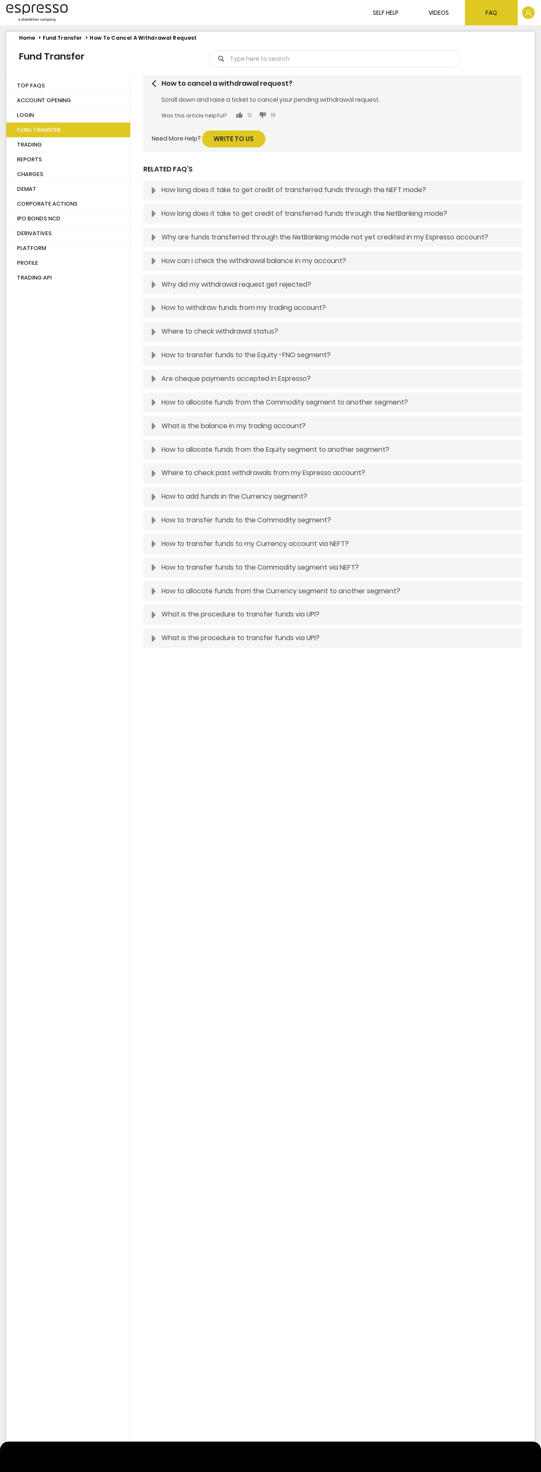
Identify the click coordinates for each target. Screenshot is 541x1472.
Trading (29, 145)
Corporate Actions (47, 204)
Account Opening (44, 100)
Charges (30, 174)
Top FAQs (31, 85)
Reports (29, 159)
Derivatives (34, 233)
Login (25, 115)
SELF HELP (386, 12)
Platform (31, 248)
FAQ (491, 12)
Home (27, 37)
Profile (27, 263)
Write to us (233, 138)
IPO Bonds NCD (38, 219)
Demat (26, 189)
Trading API (34, 278)
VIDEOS (439, 12)
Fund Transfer (62, 37)
